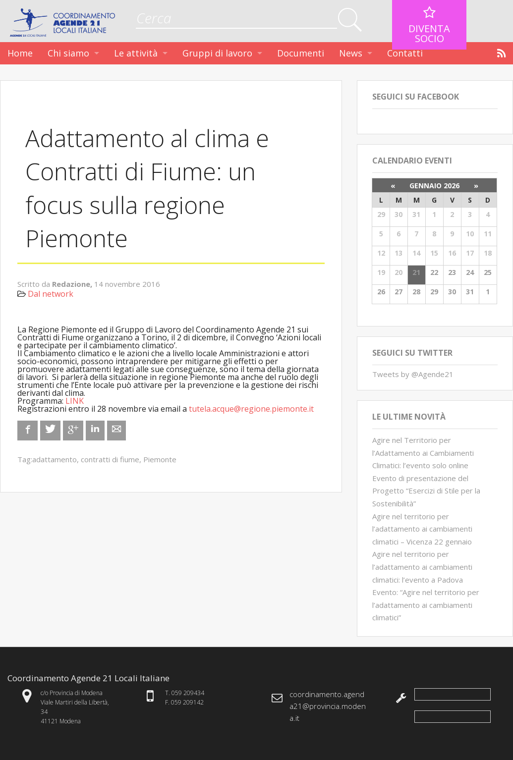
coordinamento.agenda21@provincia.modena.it (327, 706)
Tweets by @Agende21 (413, 374)
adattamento (54, 459)
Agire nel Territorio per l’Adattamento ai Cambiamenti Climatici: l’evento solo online (423, 452)
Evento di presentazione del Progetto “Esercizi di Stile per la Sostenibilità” (426, 490)
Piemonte (159, 459)
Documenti (300, 53)
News (350, 53)
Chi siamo (68, 53)
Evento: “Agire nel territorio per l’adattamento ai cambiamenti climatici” (425, 604)
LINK (74, 400)
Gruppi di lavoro (217, 53)
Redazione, (73, 284)
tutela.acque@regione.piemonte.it (251, 408)
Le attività (136, 53)
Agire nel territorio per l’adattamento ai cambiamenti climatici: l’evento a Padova (422, 566)
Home (20, 53)
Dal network (50, 293)
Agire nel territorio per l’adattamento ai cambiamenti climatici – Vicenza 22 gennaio (422, 528)
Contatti (405, 53)
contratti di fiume (110, 459)
